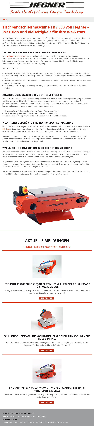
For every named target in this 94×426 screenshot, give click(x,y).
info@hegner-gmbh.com (37, 422)
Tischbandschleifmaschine (15, 56)
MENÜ (5, 20)
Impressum (52, 422)
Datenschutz (63, 422)
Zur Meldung (46, 298)
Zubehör (5, 129)
